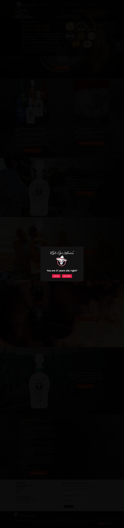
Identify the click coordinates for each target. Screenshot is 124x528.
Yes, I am (56, 276)
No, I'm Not (67, 276)
